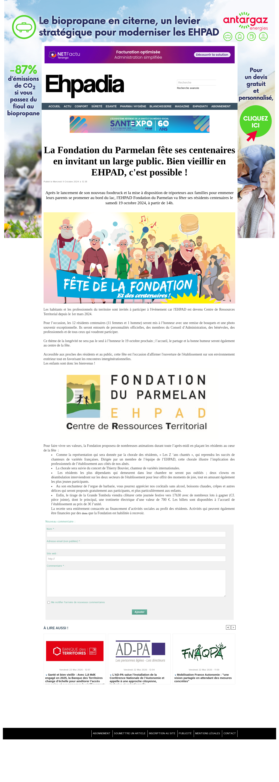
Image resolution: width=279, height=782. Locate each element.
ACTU (68, 106)
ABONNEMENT (220, 106)
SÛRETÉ (97, 106)
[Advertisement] (139, 706)
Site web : (52, 554)
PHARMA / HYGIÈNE (133, 106)
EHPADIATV (201, 106)
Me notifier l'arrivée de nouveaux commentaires (78, 602)
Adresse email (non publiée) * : (64, 541)
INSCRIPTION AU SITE (156, 734)
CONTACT (228, 734)
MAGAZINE (182, 106)
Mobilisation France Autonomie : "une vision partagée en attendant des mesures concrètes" (203, 678)
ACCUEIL (54, 106)
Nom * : (51, 529)
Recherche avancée (188, 88)
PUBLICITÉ (181, 734)
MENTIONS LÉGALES (205, 734)
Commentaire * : (56, 566)
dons (85, 513)
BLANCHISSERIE (161, 106)
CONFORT (82, 106)
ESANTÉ (112, 106)
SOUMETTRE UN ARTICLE (121, 734)
